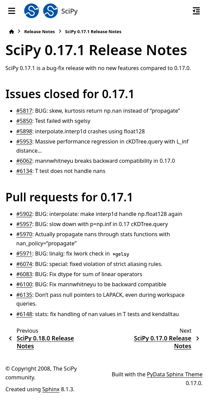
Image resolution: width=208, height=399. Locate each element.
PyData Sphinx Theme (175, 374)
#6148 (24, 314)
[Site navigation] (11, 11)
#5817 (24, 110)
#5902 (24, 214)
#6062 (24, 160)
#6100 (24, 284)
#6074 (24, 264)
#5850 (24, 121)
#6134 (24, 171)
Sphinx (51, 389)
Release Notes (39, 31)
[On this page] (196, 11)
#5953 (24, 141)
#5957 (24, 224)
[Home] (11, 31)
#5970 (24, 234)
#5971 (24, 253)
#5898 (24, 131)
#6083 (24, 274)
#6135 (24, 294)
